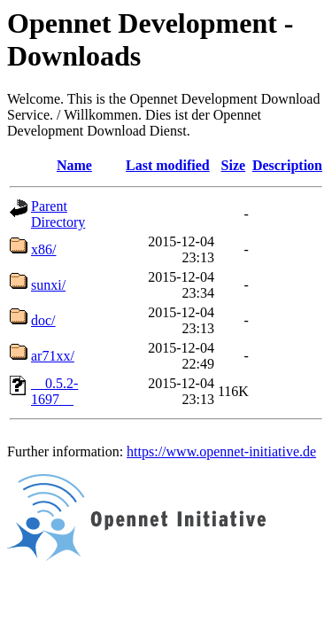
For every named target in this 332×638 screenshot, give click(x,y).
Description (287, 165)
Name (74, 165)
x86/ (43, 249)
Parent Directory (58, 214)
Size (233, 165)
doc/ (43, 320)
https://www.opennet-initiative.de (221, 451)
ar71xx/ (52, 355)
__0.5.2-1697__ (54, 391)
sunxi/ (48, 284)
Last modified (168, 165)
